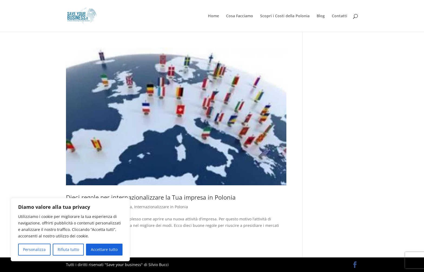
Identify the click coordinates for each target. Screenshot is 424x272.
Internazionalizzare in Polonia (161, 206)
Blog (321, 16)
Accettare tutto (104, 249)
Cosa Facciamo (239, 16)
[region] (70, 229)
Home (213, 16)
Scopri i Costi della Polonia (285, 16)
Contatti (339, 16)
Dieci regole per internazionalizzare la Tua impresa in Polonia (151, 197)
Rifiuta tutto (68, 249)
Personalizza (34, 249)
